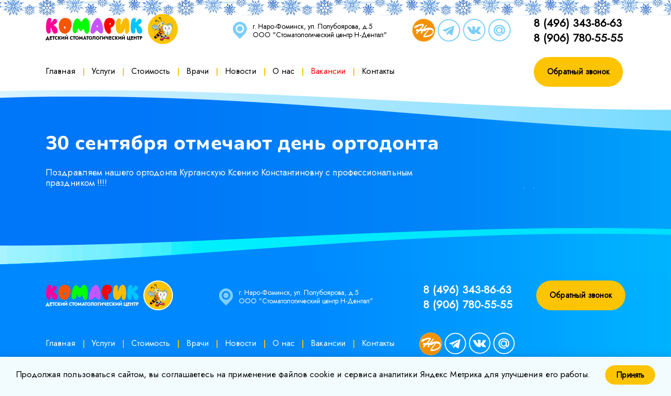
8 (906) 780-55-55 (578, 37)
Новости (240, 71)
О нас (284, 71)
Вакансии (328, 71)
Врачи (197, 71)
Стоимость (150, 71)
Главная (60, 71)
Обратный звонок (578, 71)
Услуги (103, 71)
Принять (630, 375)
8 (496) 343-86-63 (578, 22)
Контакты (378, 71)
